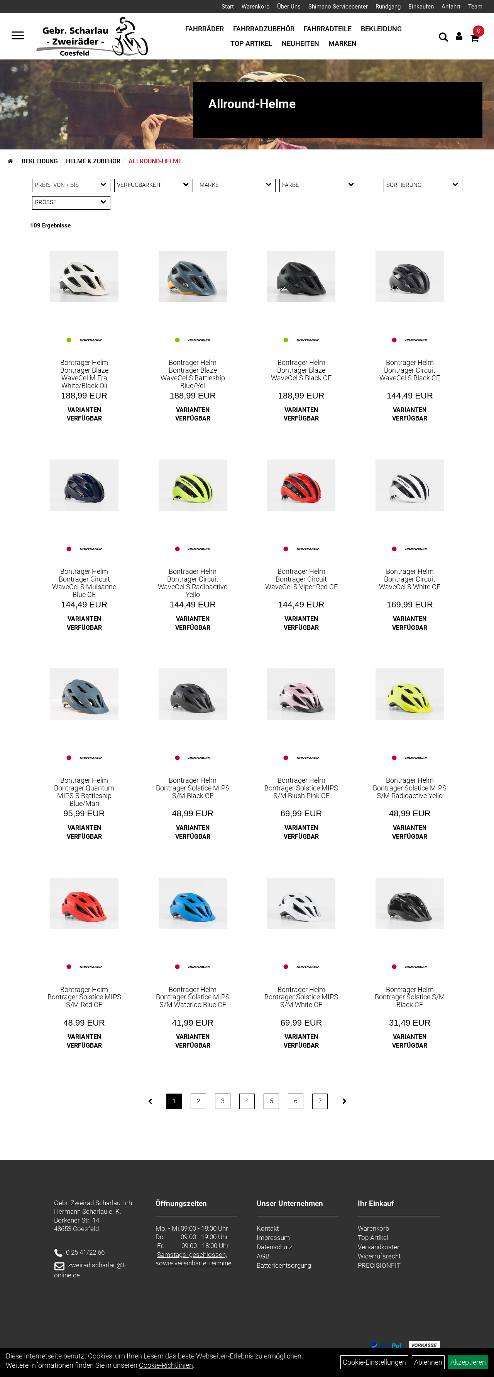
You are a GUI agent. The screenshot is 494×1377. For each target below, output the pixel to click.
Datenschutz (274, 1247)
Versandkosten (379, 1247)
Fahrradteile (328, 29)
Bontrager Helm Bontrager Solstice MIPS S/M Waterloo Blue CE (193, 997)
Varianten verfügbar (84, 414)
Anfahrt (451, 6)
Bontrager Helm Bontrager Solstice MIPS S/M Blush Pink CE (301, 788)
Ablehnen (428, 1362)
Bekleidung (381, 29)
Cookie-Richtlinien (166, 1365)
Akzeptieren (468, 1362)
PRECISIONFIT (379, 1265)
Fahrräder (204, 29)
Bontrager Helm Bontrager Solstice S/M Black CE (410, 997)
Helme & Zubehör (93, 161)
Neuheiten (300, 43)
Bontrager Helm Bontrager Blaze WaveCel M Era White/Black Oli (84, 373)
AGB (263, 1256)
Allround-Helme (155, 161)
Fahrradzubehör (263, 29)
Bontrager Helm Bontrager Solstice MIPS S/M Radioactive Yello (410, 788)
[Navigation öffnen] (18, 36)
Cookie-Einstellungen (374, 1362)
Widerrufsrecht (379, 1256)
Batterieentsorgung (284, 1265)
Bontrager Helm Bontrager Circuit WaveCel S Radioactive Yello (192, 582)
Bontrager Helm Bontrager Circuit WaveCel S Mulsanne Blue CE (84, 582)
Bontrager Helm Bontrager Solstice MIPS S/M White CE (301, 997)
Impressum (273, 1237)
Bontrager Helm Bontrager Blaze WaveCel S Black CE (301, 370)
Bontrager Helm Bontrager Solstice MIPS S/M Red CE (84, 997)
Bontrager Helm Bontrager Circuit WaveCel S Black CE (409, 370)
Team (475, 6)
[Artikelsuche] (443, 38)
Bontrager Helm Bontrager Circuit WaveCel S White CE (409, 579)
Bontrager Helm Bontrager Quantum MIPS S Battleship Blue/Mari (84, 791)
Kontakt (268, 1228)
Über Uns (289, 6)
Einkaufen (421, 6)
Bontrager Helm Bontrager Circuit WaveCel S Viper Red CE (301, 579)
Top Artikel (251, 43)
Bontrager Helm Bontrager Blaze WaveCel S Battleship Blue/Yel (193, 373)
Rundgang (388, 6)
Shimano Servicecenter (338, 6)
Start (228, 6)
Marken (342, 43)
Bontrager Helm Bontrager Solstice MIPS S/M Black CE (193, 788)
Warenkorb (255, 6)
